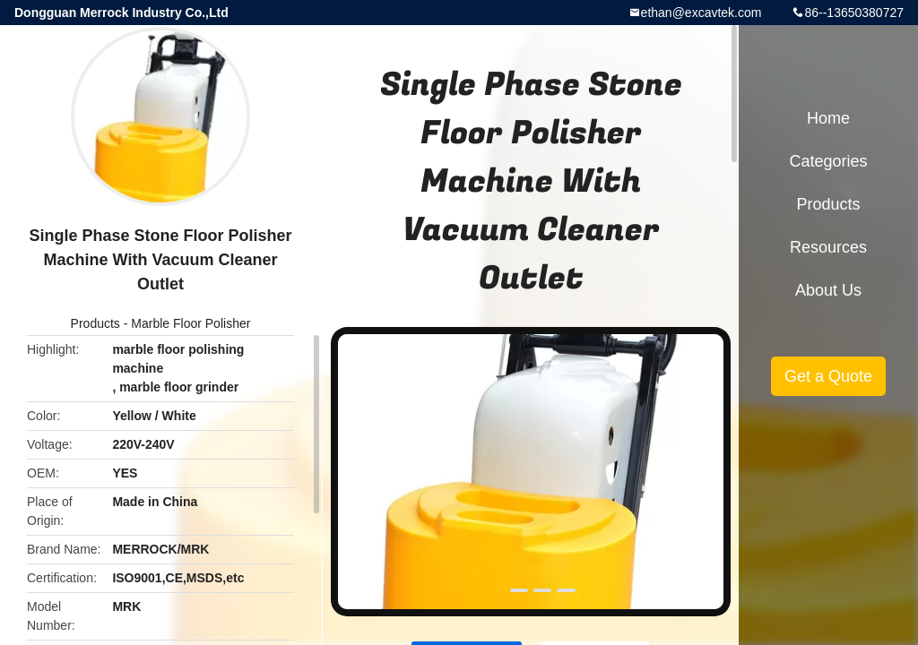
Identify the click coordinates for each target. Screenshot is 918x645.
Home (828, 118)
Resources (828, 247)
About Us (828, 290)
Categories (828, 161)
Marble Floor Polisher (190, 323)
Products (95, 323)
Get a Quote (828, 376)
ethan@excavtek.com (701, 12)
